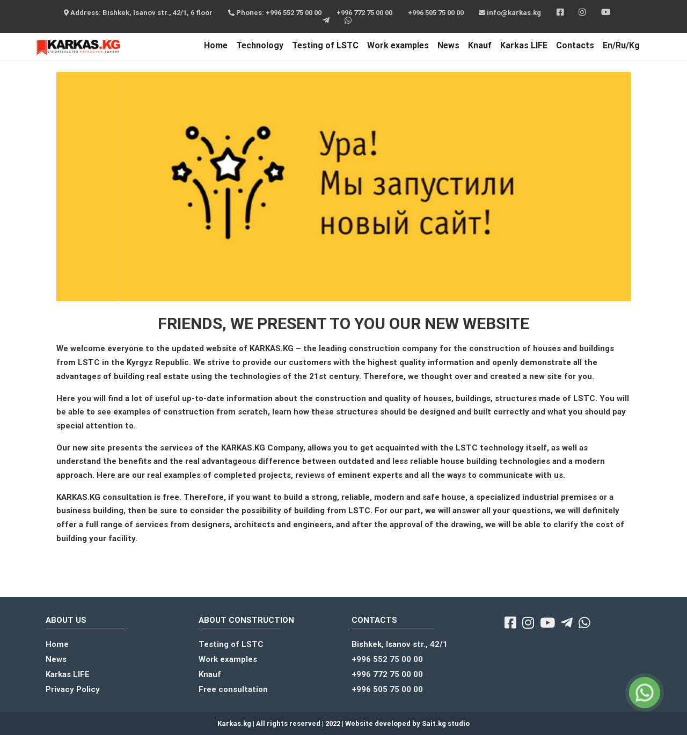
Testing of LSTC (325, 45)
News (448, 45)
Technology (259, 45)
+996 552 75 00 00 (387, 659)
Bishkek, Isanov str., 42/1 (400, 644)
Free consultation (233, 689)
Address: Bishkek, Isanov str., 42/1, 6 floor (138, 13)
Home (216, 45)
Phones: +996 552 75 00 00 (274, 13)
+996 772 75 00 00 (364, 13)
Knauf (480, 45)
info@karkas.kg (510, 13)
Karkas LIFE (523, 45)
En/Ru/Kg (621, 45)
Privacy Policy (73, 689)
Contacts (575, 45)
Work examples (398, 45)
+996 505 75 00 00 (436, 13)
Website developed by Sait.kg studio (407, 723)
